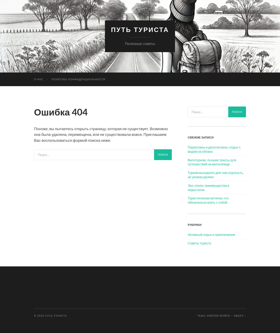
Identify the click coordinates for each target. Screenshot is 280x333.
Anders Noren (218, 315)
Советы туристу (199, 243)
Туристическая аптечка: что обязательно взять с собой (208, 200)
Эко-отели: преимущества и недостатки (208, 188)
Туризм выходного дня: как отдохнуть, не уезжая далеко (216, 175)
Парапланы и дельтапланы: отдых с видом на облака (214, 149)
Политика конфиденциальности (78, 79)
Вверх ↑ (240, 315)
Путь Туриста (140, 29)
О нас (38, 79)
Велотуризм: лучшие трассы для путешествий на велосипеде (212, 162)
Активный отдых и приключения (211, 234)
